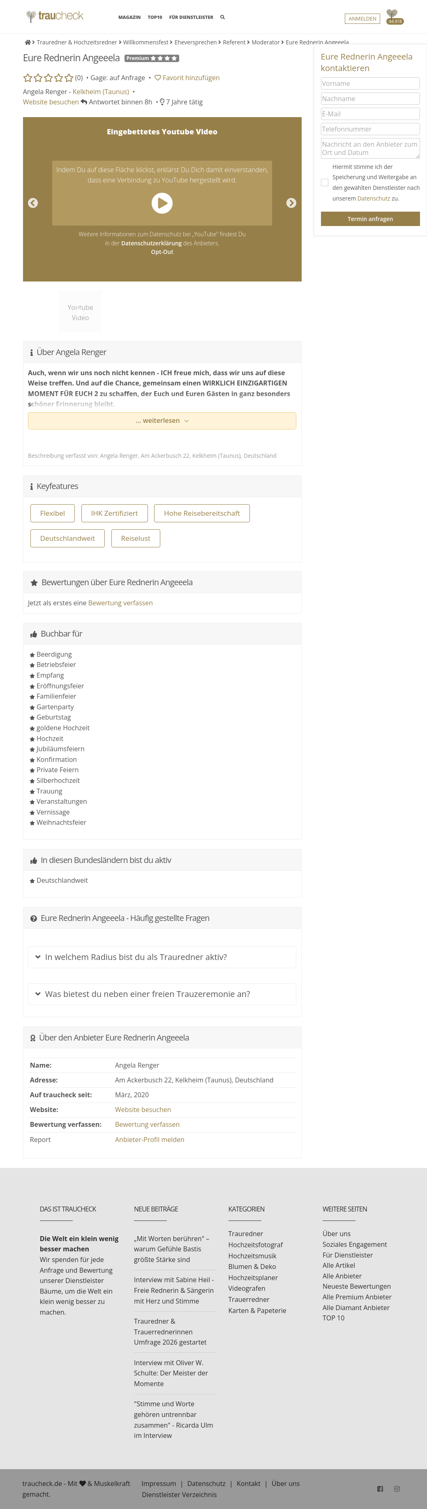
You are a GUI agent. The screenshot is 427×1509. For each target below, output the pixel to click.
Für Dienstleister (348, 1255)
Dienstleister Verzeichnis (179, 1494)
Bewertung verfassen (120, 602)
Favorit (187, 77)
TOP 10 (333, 1317)
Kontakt (249, 1483)
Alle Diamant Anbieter (356, 1307)
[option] (162, 199)
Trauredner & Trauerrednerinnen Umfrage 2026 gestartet (170, 1332)
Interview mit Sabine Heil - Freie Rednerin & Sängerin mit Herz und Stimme (174, 1290)
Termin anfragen (370, 219)
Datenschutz (374, 198)
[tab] (162, 953)
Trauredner (246, 1233)
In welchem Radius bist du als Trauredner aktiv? (131, 957)
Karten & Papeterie (257, 1310)
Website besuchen (51, 101)
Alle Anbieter (342, 1276)
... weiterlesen (159, 420)
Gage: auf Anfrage (117, 77)
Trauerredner (249, 1299)
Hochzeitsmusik (253, 1255)
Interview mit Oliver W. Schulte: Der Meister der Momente (171, 1373)
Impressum (158, 1483)
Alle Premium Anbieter (357, 1296)
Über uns (337, 1233)
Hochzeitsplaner (253, 1277)
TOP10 (155, 17)
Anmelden (362, 18)
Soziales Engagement (355, 1244)
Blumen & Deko (252, 1266)
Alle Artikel (339, 1265)
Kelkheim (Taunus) (101, 91)
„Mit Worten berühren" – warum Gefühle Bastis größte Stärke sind (171, 1249)
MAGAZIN (129, 16)
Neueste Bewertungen (357, 1286)
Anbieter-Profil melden (150, 1139)
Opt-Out (162, 252)
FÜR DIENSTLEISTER (191, 17)
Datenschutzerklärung (151, 243)
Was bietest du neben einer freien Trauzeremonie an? (142, 994)
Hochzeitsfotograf (256, 1244)
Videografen (247, 1288)
